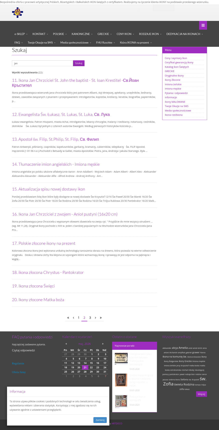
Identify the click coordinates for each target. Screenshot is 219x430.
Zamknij (100, 420)
